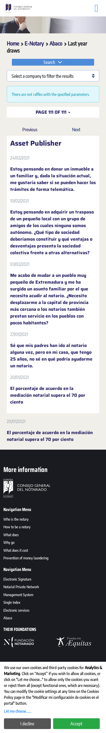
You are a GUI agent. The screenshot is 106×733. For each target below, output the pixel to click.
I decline (27, 723)
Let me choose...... (17, 711)
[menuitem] (53, 520)
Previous (29, 129)
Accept (76, 723)
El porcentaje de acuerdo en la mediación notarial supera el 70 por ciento (47, 395)
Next (76, 129)
